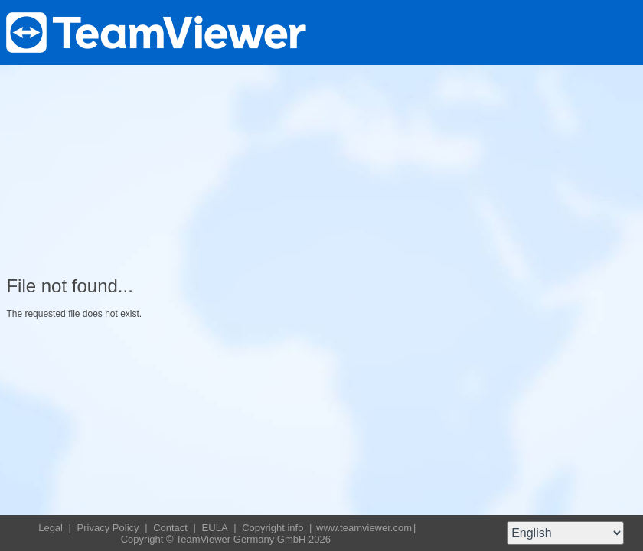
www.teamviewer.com (364, 527)
